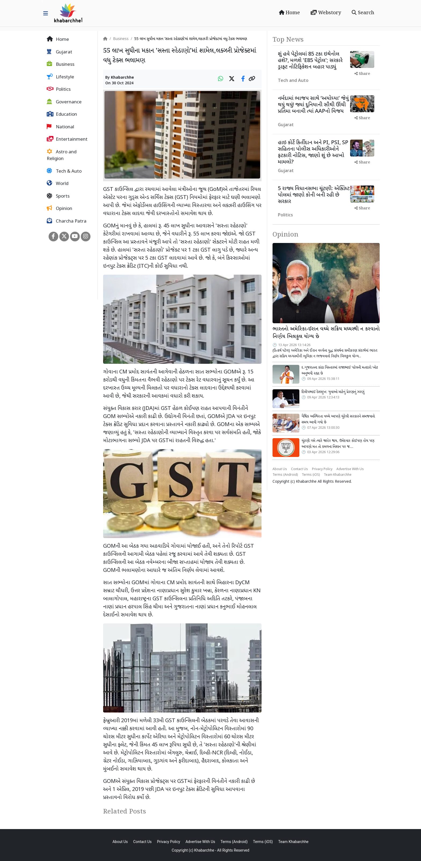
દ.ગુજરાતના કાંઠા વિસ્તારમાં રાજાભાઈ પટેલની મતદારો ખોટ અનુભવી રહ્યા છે (340, 370)
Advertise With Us (350, 469)
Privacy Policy (322, 469)
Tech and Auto (293, 81)
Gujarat (59, 52)
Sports (58, 196)
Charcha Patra (66, 221)
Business (60, 64)
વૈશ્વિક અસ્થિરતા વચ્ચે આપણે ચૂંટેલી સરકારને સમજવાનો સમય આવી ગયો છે (338, 419)
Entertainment (67, 139)
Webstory (326, 12)
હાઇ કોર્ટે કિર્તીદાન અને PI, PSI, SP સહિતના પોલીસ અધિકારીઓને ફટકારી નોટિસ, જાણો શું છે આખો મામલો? (313, 152)
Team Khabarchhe (337, 475)
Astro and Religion (62, 155)
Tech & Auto (64, 171)
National (60, 127)
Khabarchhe (122, 77)
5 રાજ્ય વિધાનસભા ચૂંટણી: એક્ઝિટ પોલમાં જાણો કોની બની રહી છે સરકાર (314, 195)
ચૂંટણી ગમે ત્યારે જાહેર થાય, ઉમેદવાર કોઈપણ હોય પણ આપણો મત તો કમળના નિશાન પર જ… (338, 443)
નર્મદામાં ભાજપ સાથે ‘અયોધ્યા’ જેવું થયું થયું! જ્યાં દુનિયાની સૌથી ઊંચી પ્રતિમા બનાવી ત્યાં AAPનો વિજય (313, 105)
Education (62, 114)
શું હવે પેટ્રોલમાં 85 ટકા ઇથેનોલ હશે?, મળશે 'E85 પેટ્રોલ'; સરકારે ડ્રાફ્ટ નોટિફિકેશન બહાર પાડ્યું (310, 61)
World (57, 183)
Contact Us (299, 469)
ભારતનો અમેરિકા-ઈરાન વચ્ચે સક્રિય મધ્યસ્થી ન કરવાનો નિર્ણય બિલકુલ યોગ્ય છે (326, 333)
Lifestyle (60, 77)
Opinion (59, 208)
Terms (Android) (285, 475)
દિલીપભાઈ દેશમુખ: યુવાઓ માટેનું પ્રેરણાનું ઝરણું (333, 392)
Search (363, 12)
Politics (59, 89)
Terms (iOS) (311, 475)
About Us (280, 469)
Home (289, 12)
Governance (64, 102)
